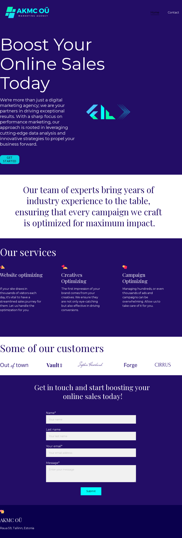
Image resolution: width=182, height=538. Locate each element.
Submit (91, 491)
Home (155, 12)
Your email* (54, 446)
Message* (53, 463)
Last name (53, 429)
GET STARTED (9, 159)
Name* (51, 413)
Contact (173, 12)
